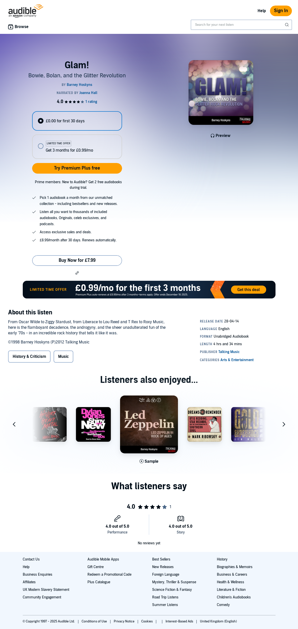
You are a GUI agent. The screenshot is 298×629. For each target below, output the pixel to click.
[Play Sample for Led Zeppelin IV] (149, 461)
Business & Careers (232, 574)
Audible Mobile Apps (103, 559)
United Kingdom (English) (218, 621)
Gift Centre (95, 567)
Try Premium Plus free (77, 168)
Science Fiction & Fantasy (172, 590)
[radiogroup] (77, 135)
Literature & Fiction (231, 590)
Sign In (281, 10)
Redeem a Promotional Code (109, 574)
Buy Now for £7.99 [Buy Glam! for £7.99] (77, 260)
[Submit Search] (287, 25)
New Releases (163, 567)
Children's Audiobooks (234, 597)
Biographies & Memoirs (235, 567)
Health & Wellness (230, 582)
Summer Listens (165, 605)
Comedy (223, 605)
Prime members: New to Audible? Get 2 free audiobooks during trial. (78, 185)
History (222, 559)
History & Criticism (29, 356)
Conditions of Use (95, 621)
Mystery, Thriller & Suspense (174, 582)
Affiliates (29, 582)
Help (262, 10)
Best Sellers (161, 559)
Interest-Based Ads (180, 621)
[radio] (77, 121)
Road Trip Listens (165, 597)
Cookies (147, 621)
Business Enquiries (37, 574)
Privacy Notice (124, 621)
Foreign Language (165, 574)
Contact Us (31, 559)
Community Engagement (42, 597)
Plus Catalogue (98, 582)
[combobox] (241, 25)
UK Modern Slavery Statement (46, 590)
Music (63, 356)
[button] (77, 273)
